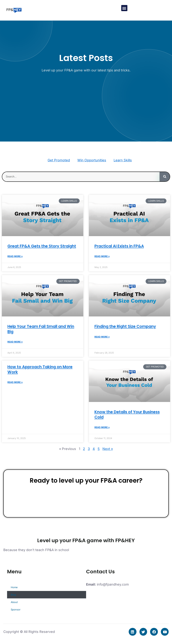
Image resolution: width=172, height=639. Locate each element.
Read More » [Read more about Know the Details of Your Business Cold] (102, 427)
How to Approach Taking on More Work (40, 369)
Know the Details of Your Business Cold (127, 414)
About (14, 602)
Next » (107, 449)
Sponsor (15, 609)
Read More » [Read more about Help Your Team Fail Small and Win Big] (15, 341)
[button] (124, 8)
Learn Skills (123, 160)
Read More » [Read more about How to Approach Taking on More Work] (15, 382)
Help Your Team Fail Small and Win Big (40, 329)
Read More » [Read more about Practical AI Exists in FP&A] (102, 256)
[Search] (165, 176)
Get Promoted (59, 160)
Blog (13, 594)
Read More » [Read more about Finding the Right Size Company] (102, 336)
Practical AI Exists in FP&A (119, 246)
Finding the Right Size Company (125, 326)
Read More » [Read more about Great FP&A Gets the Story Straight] (15, 256)
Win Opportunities (91, 160)
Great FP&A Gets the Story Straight (41, 246)
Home (14, 587)
